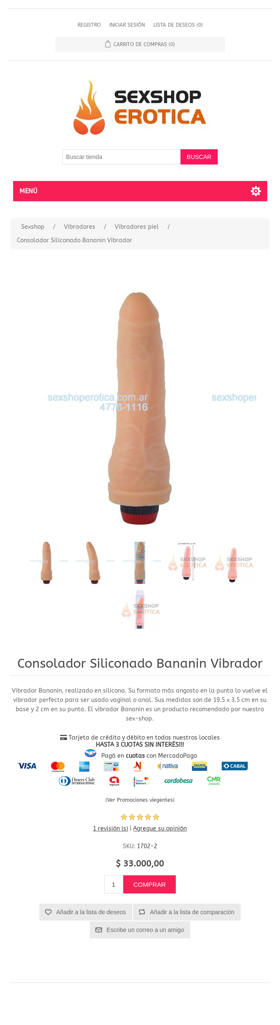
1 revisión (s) (110, 828)
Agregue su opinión (160, 828)
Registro (89, 25)
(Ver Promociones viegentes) (140, 800)
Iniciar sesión (127, 25)
